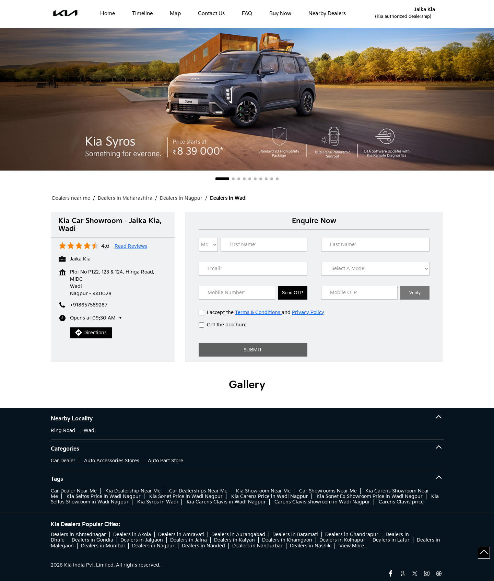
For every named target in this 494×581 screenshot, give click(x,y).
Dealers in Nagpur (153, 546)
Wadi (90, 430)
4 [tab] (244, 178)
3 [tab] (238, 178)
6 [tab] (255, 178)
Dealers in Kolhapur (342, 540)
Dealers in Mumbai (103, 546)
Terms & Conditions (258, 312)
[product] (375, 269)
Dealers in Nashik (310, 546)
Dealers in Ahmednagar (78, 534)
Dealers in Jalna (188, 540)
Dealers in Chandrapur (351, 534)
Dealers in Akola (132, 534)
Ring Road (63, 430)
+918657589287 (88, 305)
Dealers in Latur (391, 540)
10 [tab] (277, 178)
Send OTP (292, 292)
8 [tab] (266, 178)
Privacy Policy (308, 312)
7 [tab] (260, 178)
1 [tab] (222, 178)
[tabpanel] (247, 99)
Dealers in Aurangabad (238, 534)
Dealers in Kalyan (234, 540)
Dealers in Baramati (295, 534)
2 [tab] (233, 178)
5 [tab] (249, 178)
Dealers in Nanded (203, 546)
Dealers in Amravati (181, 534)
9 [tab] (271, 178)
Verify (415, 292)
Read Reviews (131, 246)
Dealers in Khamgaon (287, 540)
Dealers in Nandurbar (257, 546)
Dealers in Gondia (92, 540)
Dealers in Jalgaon (141, 540)
